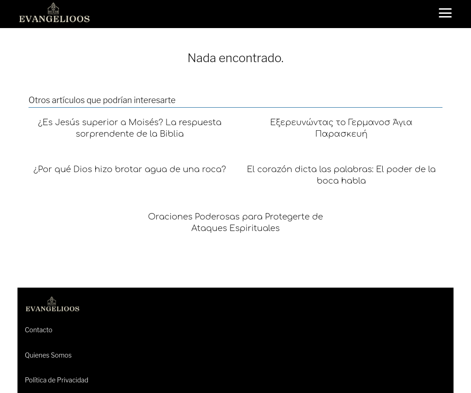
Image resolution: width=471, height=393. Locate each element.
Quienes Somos (48, 355)
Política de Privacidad (56, 380)
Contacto (38, 330)
